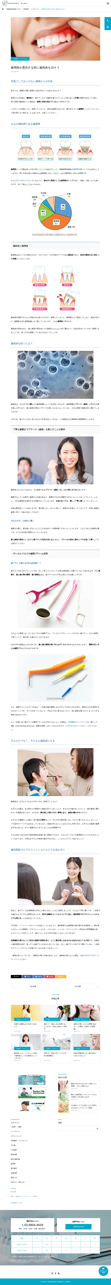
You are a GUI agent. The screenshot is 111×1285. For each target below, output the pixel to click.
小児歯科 (14, 1150)
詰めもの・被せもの (17, 1182)
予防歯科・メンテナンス (20, 58)
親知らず (14, 1177)
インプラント (15, 1131)
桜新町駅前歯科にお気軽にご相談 (79, 726)
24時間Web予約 (78, 1227)
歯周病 (13, 1164)
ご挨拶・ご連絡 (16, 1127)
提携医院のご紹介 (17, 1203)
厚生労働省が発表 (23, 180)
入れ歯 (13, 1145)
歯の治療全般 (15, 1159)
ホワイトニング (16, 1136)
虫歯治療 (14, 1173)
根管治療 (14, 1154)
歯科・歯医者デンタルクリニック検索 (24, 1196)
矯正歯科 (14, 1168)
